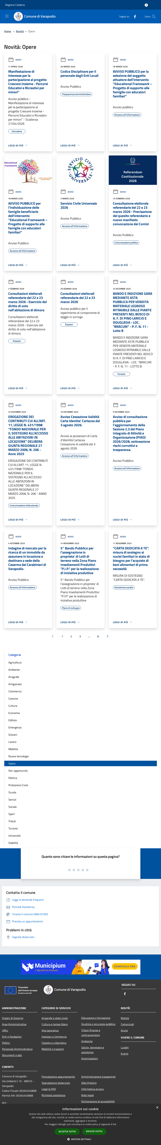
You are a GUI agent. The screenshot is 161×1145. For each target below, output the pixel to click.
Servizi (12, 799)
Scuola (12, 792)
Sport (11, 814)
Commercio (14, 691)
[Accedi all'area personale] (146, 5)
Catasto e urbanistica (54, 1043)
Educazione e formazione (95, 1018)
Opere (11, 763)
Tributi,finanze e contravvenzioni (90, 1032)
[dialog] (80, 1124)
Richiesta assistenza (53, 1095)
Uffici (5, 1030)
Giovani (12, 735)
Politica (12, 778)
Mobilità (13, 749)
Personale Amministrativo (17, 1049)
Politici (6, 1043)
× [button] (157, 1107)
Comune (13, 698)
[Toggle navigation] (7, 16)
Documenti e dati (12, 1055)
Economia (14, 713)
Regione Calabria (15, 5)
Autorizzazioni (89, 1058)
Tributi (12, 821)
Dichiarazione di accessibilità (98, 1101)
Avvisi (14, 59)
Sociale (12, 807)
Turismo (13, 828)
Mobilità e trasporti (53, 1049)
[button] (80, 1139)
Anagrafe (13, 677)
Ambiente (14, 670)
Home (7, 31)
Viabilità (13, 843)
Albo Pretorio (89, 1083)
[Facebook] (133, 16)
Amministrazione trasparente (98, 1077)
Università (14, 836)
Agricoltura (14, 662)
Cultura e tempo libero (55, 1024)
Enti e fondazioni (12, 1037)
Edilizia (12, 720)
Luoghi (125, 1047)
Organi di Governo (12, 1018)
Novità (20, 31)
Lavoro (12, 742)
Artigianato (15, 684)
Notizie (125, 1018)
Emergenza (14, 727)
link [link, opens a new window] (114, 1124)
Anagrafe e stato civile (55, 1018)
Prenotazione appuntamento (58, 1077)
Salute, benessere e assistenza (92, 1049)
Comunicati (127, 1024)
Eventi (124, 1054)
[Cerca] (154, 16)
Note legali (87, 1095)
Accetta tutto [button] (67, 1131)
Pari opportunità (17, 771)
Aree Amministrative (14, 1024)
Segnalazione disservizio (56, 1083)
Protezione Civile (18, 785)
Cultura (12, 706)
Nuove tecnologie (18, 756)
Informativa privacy (92, 1089)
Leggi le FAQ (49, 1089)
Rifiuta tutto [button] (94, 1131)
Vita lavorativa (50, 1030)
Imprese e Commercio (54, 1037)
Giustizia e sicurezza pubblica (98, 1024)
